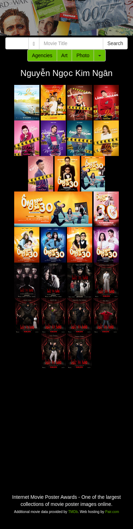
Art (64, 55)
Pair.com (112, 512)
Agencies (42, 55)
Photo (82, 55)
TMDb (73, 512)
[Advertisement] (66, 19)
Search (115, 43)
